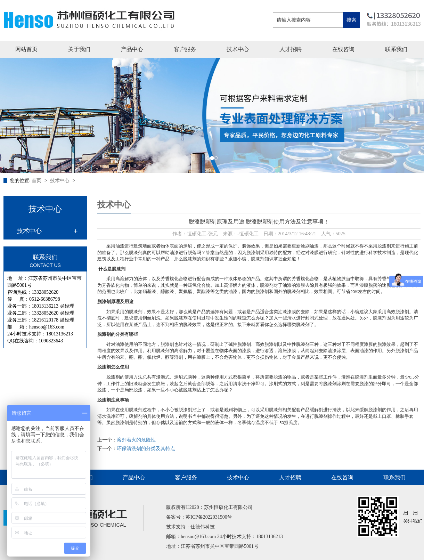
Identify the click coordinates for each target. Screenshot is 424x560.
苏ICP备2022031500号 (209, 517)
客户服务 (185, 49)
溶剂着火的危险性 (136, 440)
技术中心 (238, 49)
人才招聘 (290, 49)
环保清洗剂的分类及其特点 (146, 448)
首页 (37, 180)
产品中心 (132, 49)
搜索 (351, 20)
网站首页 (26, 49)
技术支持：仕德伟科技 (190, 526)
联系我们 (396, 49)
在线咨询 (343, 49)
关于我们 (79, 49)
